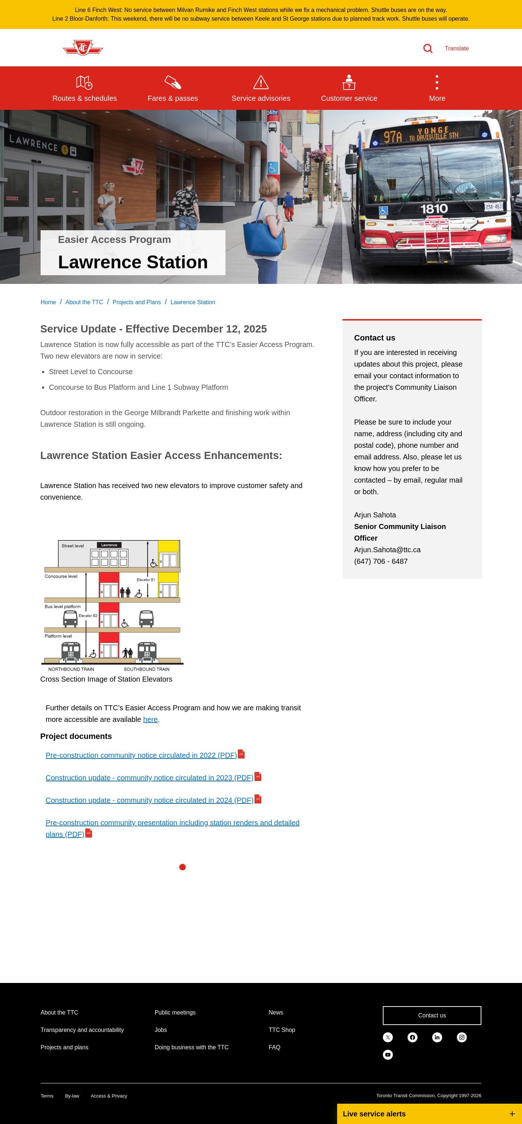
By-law (72, 1096)
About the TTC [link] (84, 302)
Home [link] (48, 302)
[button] (437, 87)
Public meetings (175, 1012)
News (276, 1012)
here (150, 719)
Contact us (432, 1015)
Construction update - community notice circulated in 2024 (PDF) (150, 800)
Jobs (161, 1030)
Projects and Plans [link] (137, 302)
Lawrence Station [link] (192, 302)
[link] (388, 1036)
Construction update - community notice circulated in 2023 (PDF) (150, 778)
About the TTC (59, 1012)
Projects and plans (64, 1047)
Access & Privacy (109, 1096)
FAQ (274, 1047)
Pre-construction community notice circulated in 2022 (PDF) (141, 755)
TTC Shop (282, 1030)
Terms (47, 1096)
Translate (457, 48)
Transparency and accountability (82, 1030)
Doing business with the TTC (192, 1047)
